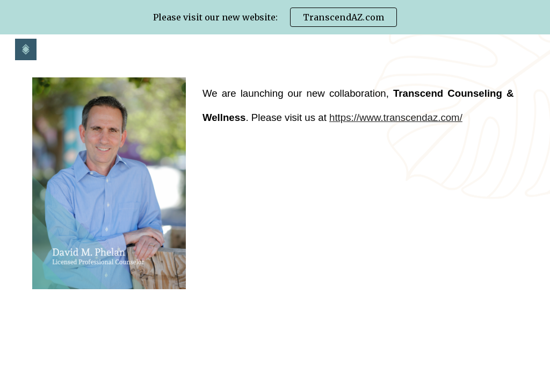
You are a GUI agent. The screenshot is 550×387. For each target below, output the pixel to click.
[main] (358, 105)
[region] (275, 17)
